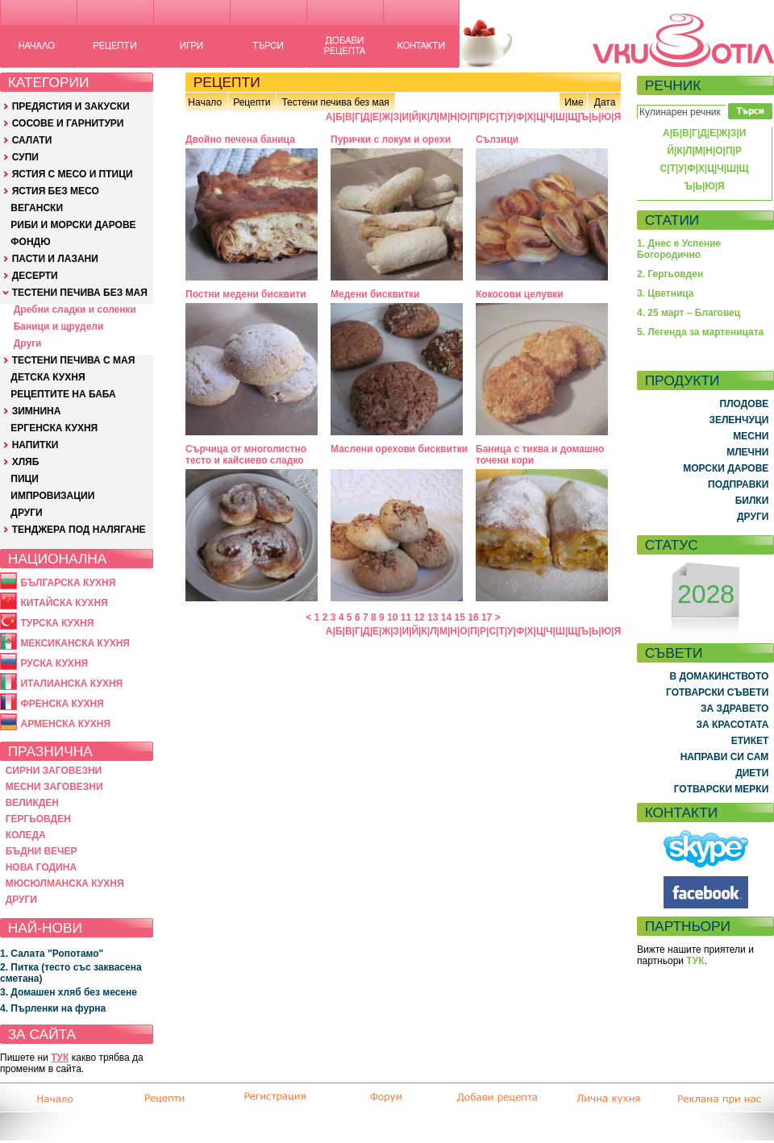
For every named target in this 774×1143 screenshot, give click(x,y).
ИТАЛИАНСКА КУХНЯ (71, 683)
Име (574, 102)
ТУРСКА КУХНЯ (57, 623)
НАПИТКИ (35, 445)
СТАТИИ (672, 220)
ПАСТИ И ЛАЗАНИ (55, 258)
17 (486, 617)
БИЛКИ (752, 500)
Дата (605, 102)
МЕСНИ (750, 436)
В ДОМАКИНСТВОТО (718, 676)
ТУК (60, 1057)
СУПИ (25, 157)
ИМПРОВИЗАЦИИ (52, 495)
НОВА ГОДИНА (41, 867)
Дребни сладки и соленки (75, 309)
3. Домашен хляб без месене (68, 992)
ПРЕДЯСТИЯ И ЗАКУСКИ (71, 106)
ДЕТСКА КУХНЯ (47, 377)
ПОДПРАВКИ (738, 484)
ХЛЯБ (26, 462)
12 (419, 617)
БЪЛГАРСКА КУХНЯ (67, 582)
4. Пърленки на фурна (53, 1008)
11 (406, 617)
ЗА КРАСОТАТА (733, 724)
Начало (205, 102)
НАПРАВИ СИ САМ (724, 757)
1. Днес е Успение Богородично (679, 249)
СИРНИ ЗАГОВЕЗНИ (54, 770)
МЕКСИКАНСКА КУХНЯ (75, 643)
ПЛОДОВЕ (744, 403)
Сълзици (497, 139)
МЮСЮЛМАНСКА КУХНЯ (65, 883)
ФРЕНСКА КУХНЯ (61, 703)
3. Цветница (665, 293)
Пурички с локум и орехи (391, 139)
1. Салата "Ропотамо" (51, 953)
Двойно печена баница (240, 139)
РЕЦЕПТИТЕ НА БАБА (62, 394)
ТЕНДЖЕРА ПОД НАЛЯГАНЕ (79, 529)
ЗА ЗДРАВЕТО (734, 708)
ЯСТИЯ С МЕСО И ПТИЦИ (72, 174)
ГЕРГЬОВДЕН (38, 819)
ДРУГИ (26, 512)
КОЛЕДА (26, 835)
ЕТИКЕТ (750, 740)
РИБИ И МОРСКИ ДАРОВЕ (72, 225)
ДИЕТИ (751, 773)
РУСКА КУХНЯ (54, 663)
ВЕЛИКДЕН (32, 802)
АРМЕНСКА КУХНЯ (65, 723)
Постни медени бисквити (245, 294)
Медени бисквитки (375, 294)
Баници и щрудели (59, 326)
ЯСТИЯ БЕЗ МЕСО (55, 191)
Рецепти (251, 102)
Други (28, 343)
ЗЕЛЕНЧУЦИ (738, 420)
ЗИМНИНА (36, 411)
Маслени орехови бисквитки (399, 449)
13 (432, 617)
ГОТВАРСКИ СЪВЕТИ (717, 692)
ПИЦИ (24, 478)
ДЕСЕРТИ (35, 275)
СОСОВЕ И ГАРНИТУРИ (68, 123)
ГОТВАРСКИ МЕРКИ (721, 789)
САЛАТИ (32, 140)
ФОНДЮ (30, 241)
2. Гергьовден (670, 274)
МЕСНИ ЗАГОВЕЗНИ (54, 786)
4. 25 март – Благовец (688, 312)
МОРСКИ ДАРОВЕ (725, 468)
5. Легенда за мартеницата (700, 332)
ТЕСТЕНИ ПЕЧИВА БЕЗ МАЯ (80, 292)
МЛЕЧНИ (747, 452)
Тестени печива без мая (335, 102)
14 (446, 617)
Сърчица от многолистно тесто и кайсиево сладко (245, 454)
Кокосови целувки (520, 294)
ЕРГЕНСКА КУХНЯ (54, 428)
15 (460, 617)
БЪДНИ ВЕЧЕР (41, 851)
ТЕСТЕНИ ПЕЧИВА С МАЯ (73, 360)
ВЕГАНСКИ (36, 208)
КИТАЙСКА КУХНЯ (63, 603)
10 (392, 617)
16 (473, 617)
